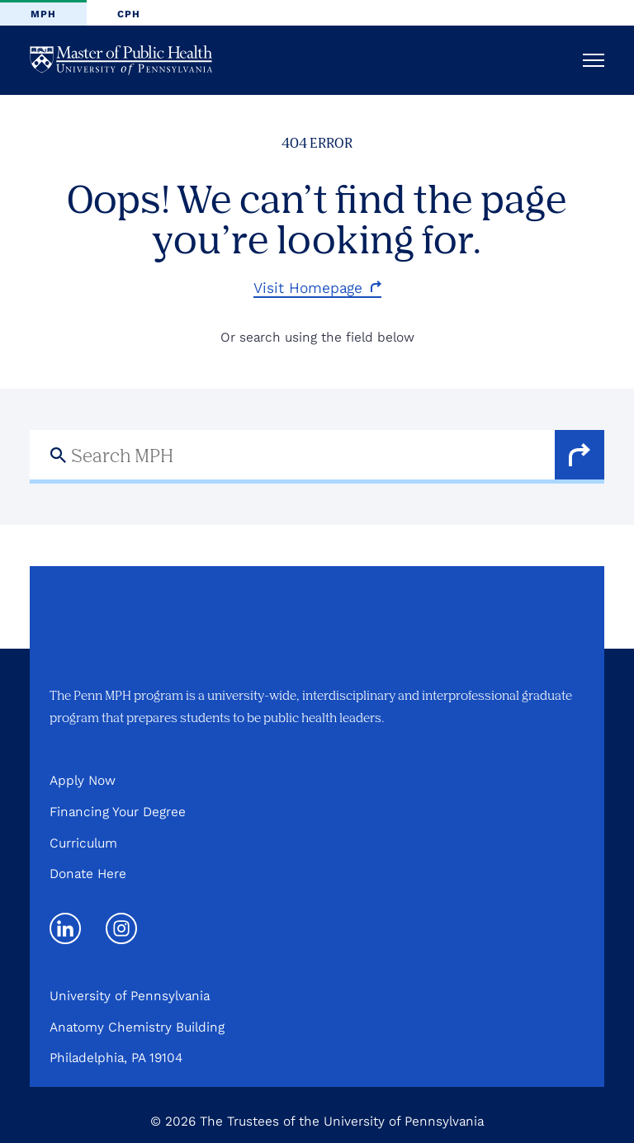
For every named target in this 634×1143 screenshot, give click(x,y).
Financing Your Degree (118, 811)
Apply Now (83, 780)
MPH (43, 14)
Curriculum (83, 843)
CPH (128, 14)
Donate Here (88, 873)
